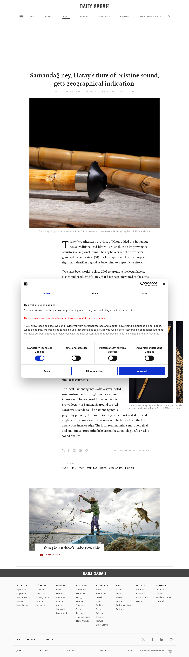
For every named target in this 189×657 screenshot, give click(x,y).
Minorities (41, 601)
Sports (140, 585)
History (99, 617)
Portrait (104, 17)
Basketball (141, 593)
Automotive (81, 589)
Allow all (142, 371)
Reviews (125, 17)
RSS (130, 650)
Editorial (160, 601)
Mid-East (60, 589)
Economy (80, 593)
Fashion (99, 605)
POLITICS (21, 585)
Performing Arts (150, 17)
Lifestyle (102, 585)
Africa (59, 605)
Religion (99, 613)
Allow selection (94, 371)
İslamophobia (62, 613)
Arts (31, 17)
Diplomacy (21, 589)
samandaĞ (92, 468)
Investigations (42, 597)
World (60, 585)
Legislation (21, 593)
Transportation (83, 617)
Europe (59, 593)
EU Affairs (20, 601)
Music (66, 17)
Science (99, 609)
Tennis (139, 601)
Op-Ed (159, 593)
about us (72, 650)
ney (72, 468)
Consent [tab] (46, 293)
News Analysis (22, 605)
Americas (60, 597)
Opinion (161, 585)
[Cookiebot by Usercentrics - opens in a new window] (142, 284)
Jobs (18, 650)
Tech (78, 609)
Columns (160, 589)
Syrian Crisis (61, 609)
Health (99, 589)
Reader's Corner (163, 597)
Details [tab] (94, 293)
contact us (103, 650)
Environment (102, 593)
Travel (99, 597)
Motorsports (142, 597)
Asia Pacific (61, 601)
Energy (79, 597)
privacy (44, 650)
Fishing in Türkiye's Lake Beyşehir (70, 548)
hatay (81, 468)
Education (41, 593)
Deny (47, 371)
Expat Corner (102, 624)
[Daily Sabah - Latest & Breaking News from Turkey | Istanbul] (94, 6)
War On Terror (23, 597)
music (65, 468)
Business (82, 585)
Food (98, 601)
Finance (79, 601)
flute (103, 468)
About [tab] (143, 293)
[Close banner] (164, 284)
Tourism (80, 605)
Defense (80, 613)
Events (84, 17)
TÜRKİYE (41, 585)
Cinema (48, 17)
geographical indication (121, 468)
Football (140, 589)
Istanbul (40, 589)
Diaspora (40, 605)
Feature (99, 621)
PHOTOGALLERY (52, 555)
